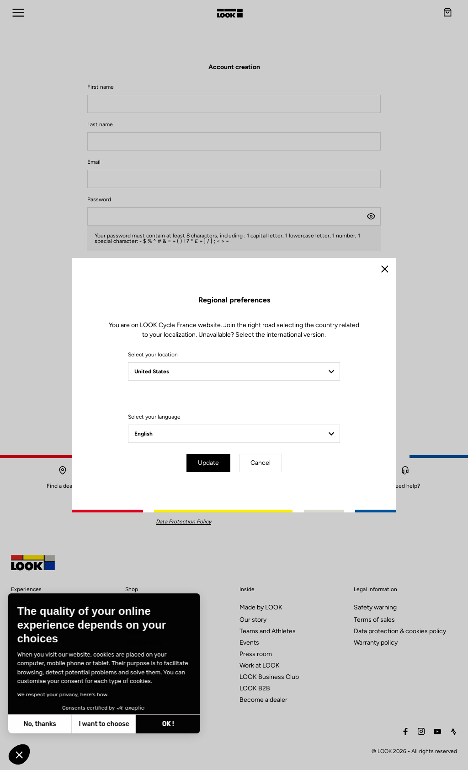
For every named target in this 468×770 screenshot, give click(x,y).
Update (208, 463)
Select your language (154, 417)
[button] (19, 754)
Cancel (260, 463)
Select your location (153, 354)
